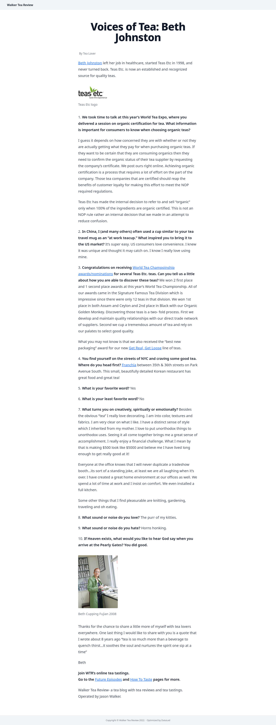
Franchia (129, 364)
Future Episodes (108, 679)
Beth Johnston (90, 63)
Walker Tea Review (20, 5)
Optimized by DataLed (158, 720)
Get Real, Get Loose (145, 348)
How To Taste (141, 679)
